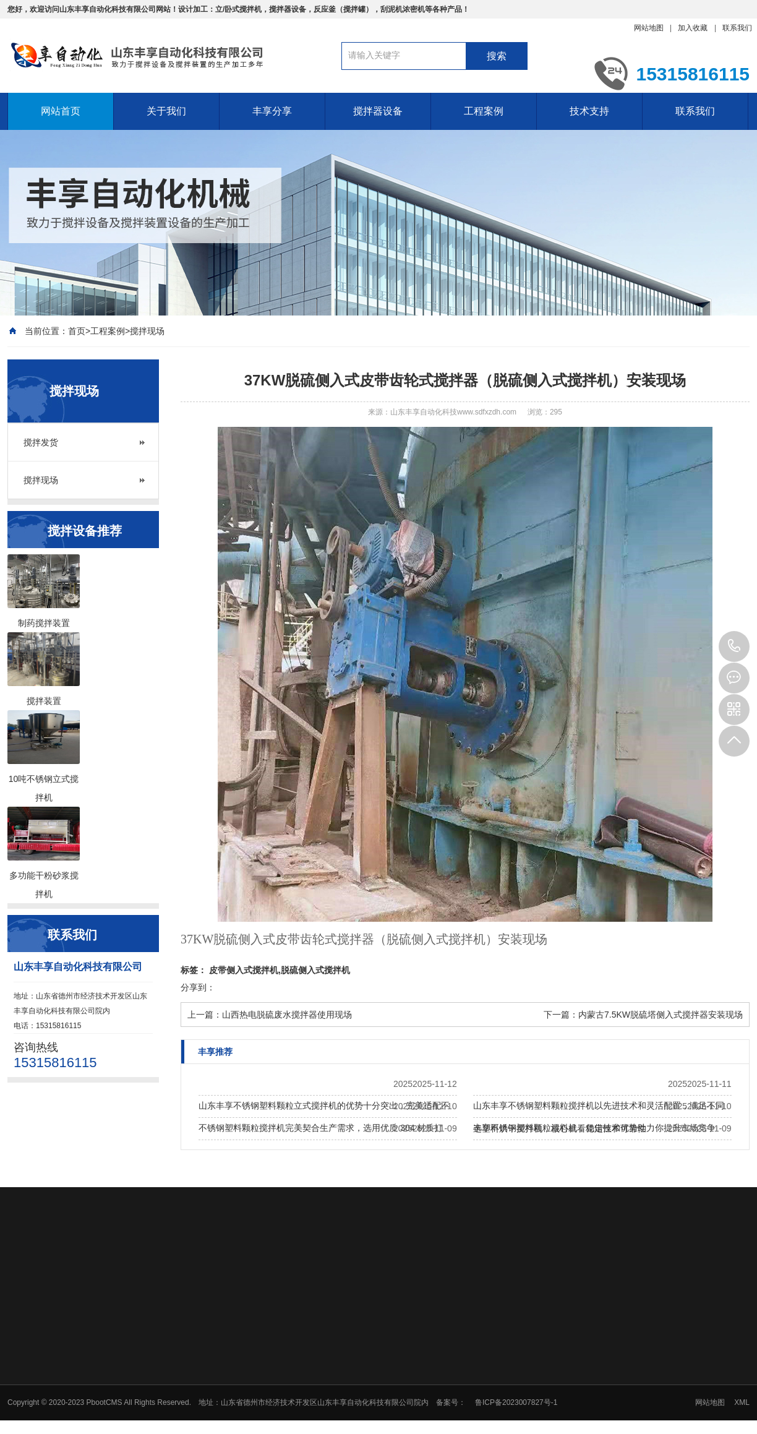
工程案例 (483, 111)
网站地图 (649, 28)
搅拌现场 (147, 331)
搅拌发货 (41, 442)
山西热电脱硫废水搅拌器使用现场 (287, 1015)
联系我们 (737, 28)
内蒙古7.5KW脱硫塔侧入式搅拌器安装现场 (660, 1015)
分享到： (198, 987)
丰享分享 (272, 111)
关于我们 (166, 111)
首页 (76, 331)
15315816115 (734, 646)
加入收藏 (693, 28)
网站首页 (60, 111)
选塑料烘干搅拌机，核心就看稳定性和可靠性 (559, 1128)
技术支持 (589, 111)
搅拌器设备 (378, 111)
